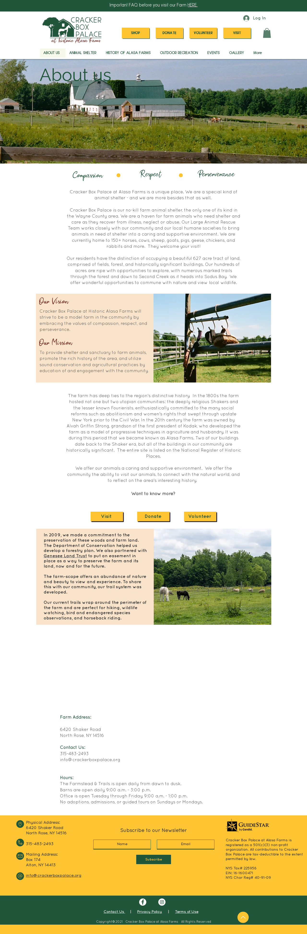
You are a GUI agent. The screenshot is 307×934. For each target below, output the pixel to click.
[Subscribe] (153, 859)
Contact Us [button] (114, 912)
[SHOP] (135, 33)
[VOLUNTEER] (203, 33)
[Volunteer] (200, 516)
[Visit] (107, 516)
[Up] (243, 917)
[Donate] (153, 516)
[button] (267, 33)
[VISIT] (237, 33)
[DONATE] (169, 33)
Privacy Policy (149, 912)
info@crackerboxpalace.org (90, 760)
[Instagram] (161, 902)
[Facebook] (142, 902)
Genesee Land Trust (65, 556)
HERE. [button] (193, 5)
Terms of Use (186, 912)
